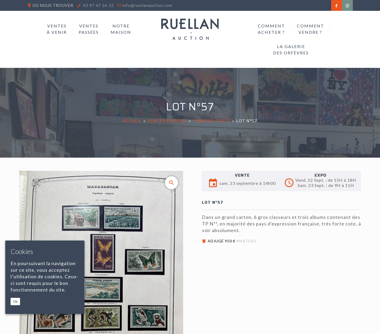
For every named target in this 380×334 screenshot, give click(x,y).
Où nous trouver (52, 5)
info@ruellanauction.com (147, 5)
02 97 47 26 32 (98, 5)
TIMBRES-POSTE (212, 120)
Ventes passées (167, 120)
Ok (15, 301)
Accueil (132, 120)
